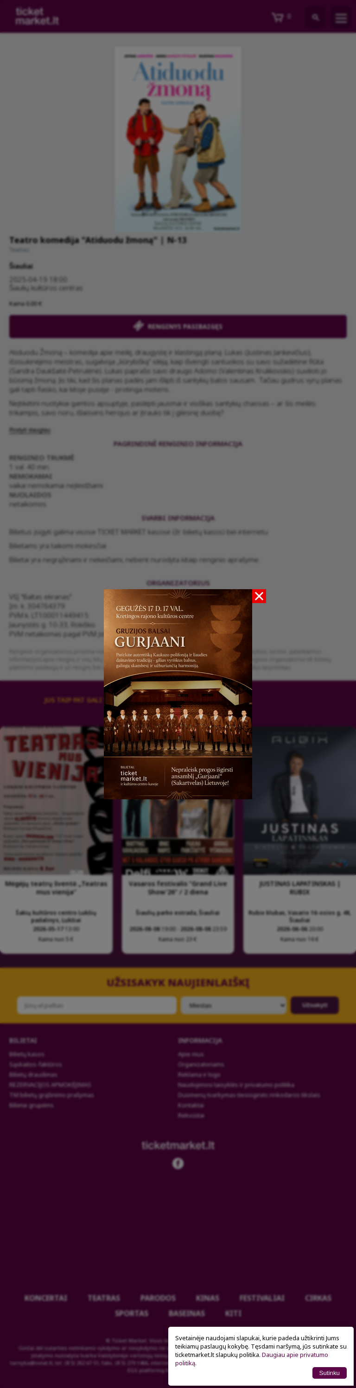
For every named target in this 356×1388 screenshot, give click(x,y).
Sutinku (329, 1372)
